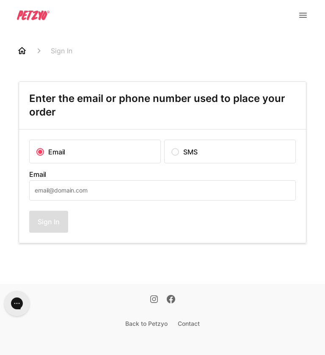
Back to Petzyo (146, 323)
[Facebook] (171, 300)
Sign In (49, 221)
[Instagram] (154, 300)
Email (37, 174)
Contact (189, 323)
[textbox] (162, 190)
